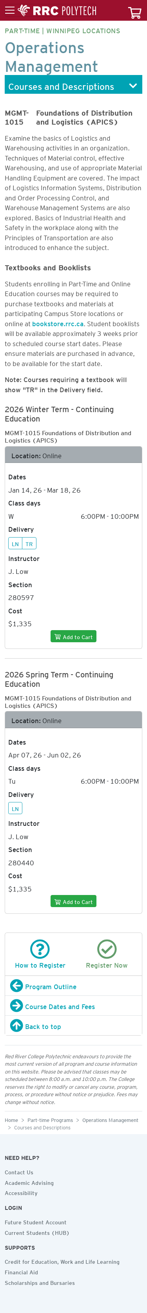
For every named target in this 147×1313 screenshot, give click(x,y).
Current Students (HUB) (37, 1232)
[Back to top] (73, 1025)
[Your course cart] (134, 10)
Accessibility (21, 1192)
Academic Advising (29, 1182)
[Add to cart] (73, 636)
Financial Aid (21, 1271)
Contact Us (19, 1171)
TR (29, 543)
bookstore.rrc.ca (57, 322)
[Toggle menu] (50, 10)
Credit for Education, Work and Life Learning (62, 1261)
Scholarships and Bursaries (40, 1282)
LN (15, 543)
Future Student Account (36, 1221)
